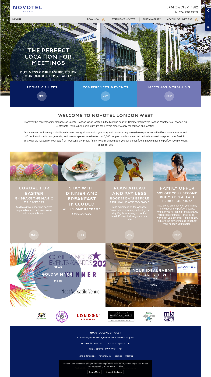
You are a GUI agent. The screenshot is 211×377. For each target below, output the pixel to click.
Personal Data (105, 356)
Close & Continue (114, 372)
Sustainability (152, 19)
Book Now (93, 19)
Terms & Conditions (86, 356)
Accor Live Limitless (179, 19)
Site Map (129, 356)
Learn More (94, 372)
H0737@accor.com (188, 11)
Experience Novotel (124, 19)
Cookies (118, 356)
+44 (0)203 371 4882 (183, 7)
